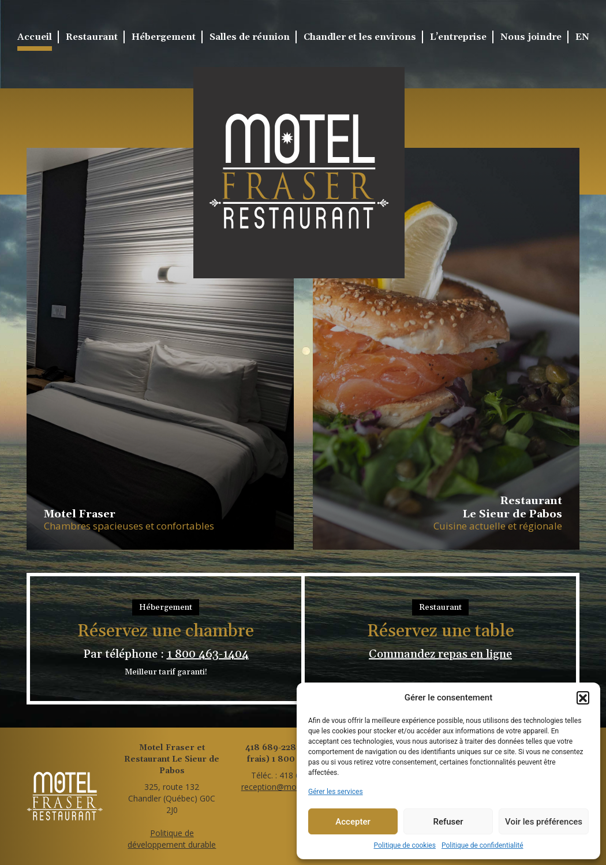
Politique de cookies (405, 845)
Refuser (448, 821)
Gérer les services (335, 792)
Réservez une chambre (165, 631)
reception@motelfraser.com (293, 786)
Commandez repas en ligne (440, 654)
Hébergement (164, 37)
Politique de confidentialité (482, 845)
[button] (583, 697)
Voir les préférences (543, 821)
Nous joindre (531, 37)
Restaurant (92, 37)
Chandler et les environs (360, 37)
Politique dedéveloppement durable (172, 838)
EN (582, 37)
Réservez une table (440, 631)
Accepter (352, 821)
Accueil (34, 37)
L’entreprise (458, 37)
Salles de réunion (250, 37)
